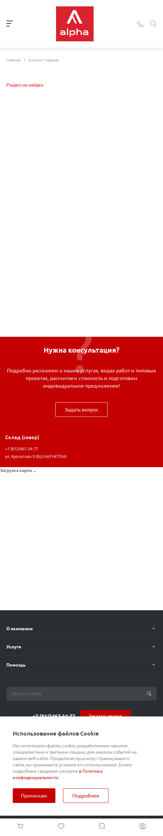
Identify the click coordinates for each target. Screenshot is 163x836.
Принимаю (34, 795)
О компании (19, 628)
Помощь (15, 664)
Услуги (13, 646)
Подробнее (85, 795)
